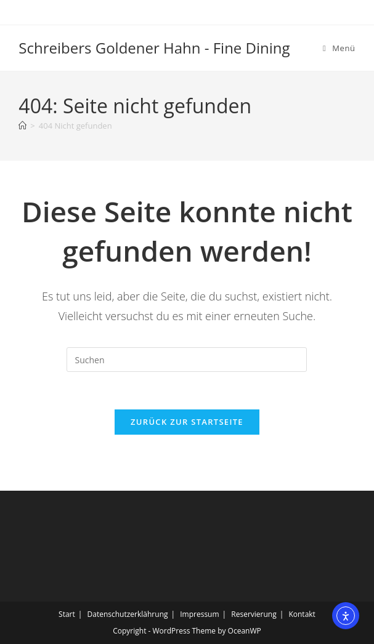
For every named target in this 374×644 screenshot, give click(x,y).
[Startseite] (22, 125)
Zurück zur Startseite (187, 421)
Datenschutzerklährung (127, 614)
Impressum (199, 614)
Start (67, 614)
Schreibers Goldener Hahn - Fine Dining (154, 48)
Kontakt (301, 614)
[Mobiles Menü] (339, 48)
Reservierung (253, 614)
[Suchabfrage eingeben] (187, 359)
